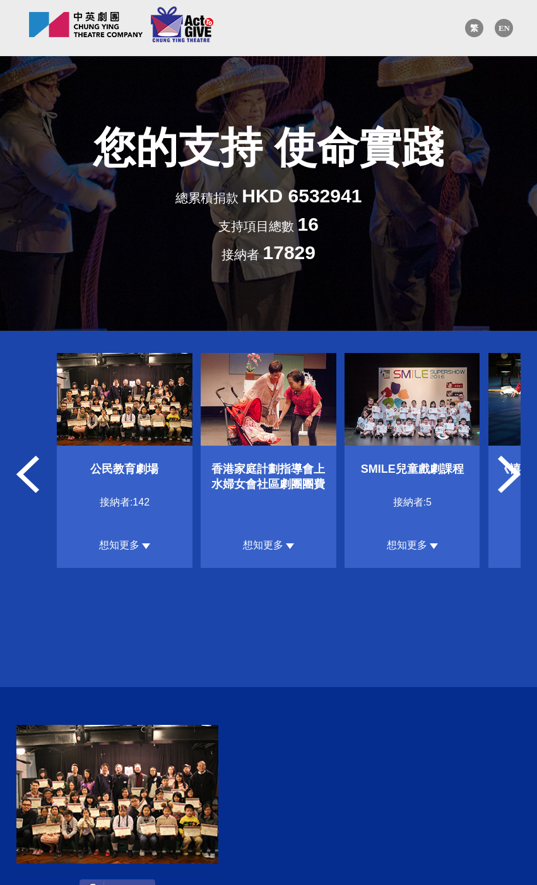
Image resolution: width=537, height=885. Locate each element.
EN (504, 28)
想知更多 (124, 545)
